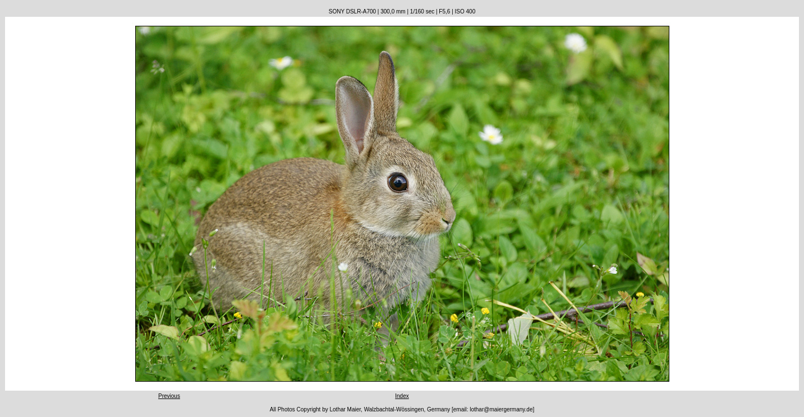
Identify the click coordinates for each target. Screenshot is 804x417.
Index (401, 396)
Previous (169, 396)
